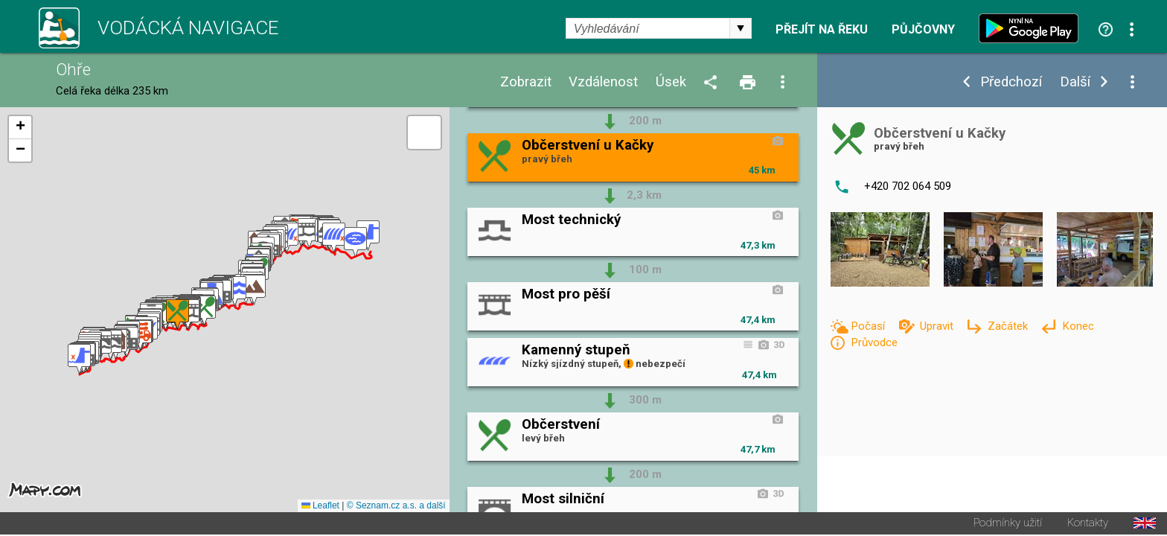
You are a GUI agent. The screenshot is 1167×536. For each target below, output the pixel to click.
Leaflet (320, 507)
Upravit (938, 326)
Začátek (1009, 326)
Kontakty (1087, 524)
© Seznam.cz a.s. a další (396, 507)
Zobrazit (525, 82)
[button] (79, 360)
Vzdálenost (603, 82)
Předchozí (1011, 82)
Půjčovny (923, 30)
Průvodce (874, 342)
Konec (1078, 326)
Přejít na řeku (822, 30)
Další (1075, 82)
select (740, 28)
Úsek (671, 82)
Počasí (869, 326)
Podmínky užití (1007, 524)
